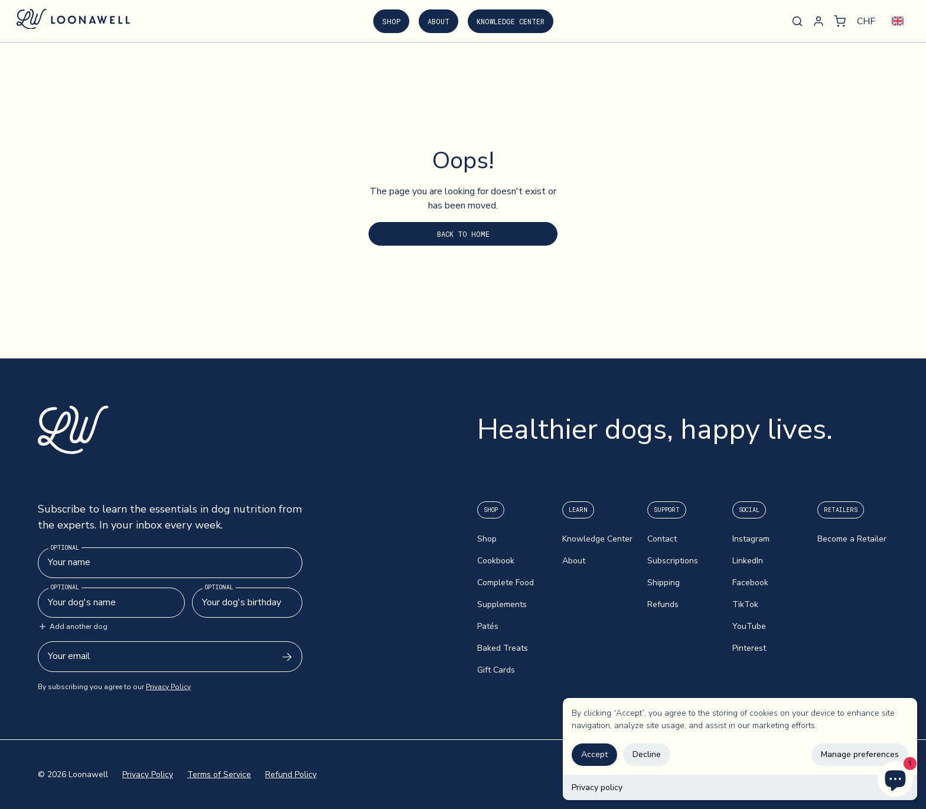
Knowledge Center (510, 21)
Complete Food (505, 582)
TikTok (745, 604)
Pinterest (749, 648)
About (438, 21)
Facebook (750, 582)
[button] (840, 21)
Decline (646, 754)
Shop (391, 21)
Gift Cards (496, 670)
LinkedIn (747, 560)
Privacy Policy (168, 686)
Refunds (663, 604)
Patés (487, 626)
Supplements (502, 604)
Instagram (751, 538)
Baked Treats (502, 648)
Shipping (663, 582)
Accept (594, 754)
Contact (662, 538)
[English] (897, 21)
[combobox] (897, 21)
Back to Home (463, 234)
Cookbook (495, 560)
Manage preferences (860, 754)
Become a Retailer (851, 538)
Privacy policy (597, 787)
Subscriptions (672, 560)
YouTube (749, 626)
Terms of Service (219, 774)
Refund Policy (291, 774)
